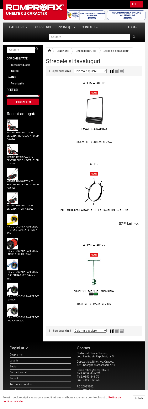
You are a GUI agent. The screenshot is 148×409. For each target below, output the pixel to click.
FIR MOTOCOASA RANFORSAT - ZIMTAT (23, 298)
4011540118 (94, 83)
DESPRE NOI (42, 27)
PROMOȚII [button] (66, 27)
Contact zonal (18, 372)
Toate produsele (20, 64)
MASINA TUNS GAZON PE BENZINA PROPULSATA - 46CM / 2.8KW (23, 184)
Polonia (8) (17, 83)
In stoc (14, 70)
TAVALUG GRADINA (94, 129)
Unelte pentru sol (86, 50)
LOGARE (133, 27)
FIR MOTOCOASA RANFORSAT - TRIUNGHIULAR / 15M (23, 253)
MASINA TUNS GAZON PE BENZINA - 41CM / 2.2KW (20, 207)
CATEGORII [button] (18, 27)
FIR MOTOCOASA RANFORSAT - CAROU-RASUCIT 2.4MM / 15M (23, 275)
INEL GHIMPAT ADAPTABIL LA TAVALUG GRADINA (94, 210)
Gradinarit (63, 50)
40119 (94, 164)
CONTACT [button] (90, 27)
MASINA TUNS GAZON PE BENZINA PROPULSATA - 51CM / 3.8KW (23, 160)
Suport (14, 378)
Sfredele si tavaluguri (116, 50)
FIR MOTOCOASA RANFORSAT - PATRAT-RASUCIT (23, 319)
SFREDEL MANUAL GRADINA (94, 291)
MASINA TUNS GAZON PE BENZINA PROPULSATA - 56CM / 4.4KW (23, 136)
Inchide (139, 398)
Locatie (14, 360)
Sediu (13, 366)
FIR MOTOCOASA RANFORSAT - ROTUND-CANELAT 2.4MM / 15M (23, 230)
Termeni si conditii (21, 384)
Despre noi (16, 354)
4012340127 (94, 245)
